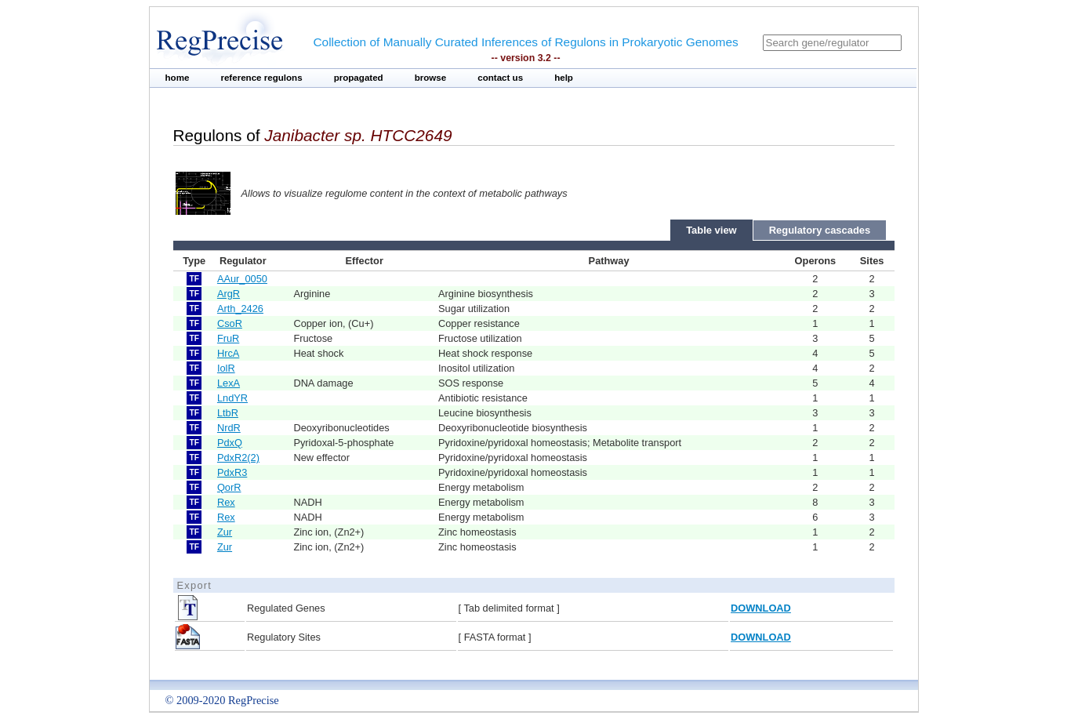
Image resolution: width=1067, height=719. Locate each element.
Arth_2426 (240, 308)
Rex (226, 502)
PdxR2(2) (238, 457)
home (177, 77)
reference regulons (261, 77)
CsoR (229, 323)
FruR (228, 338)
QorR (229, 487)
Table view (711, 230)
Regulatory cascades (820, 230)
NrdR (229, 428)
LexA (228, 383)
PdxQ (229, 442)
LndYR (232, 398)
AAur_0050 (242, 279)
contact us (500, 77)
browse (431, 77)
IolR (226, 368)
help (563, 77)
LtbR (227, 413)
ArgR (228, 294)
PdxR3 (232, 472)
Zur (224, 532)
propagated (358, 77)
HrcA (228, 353)
